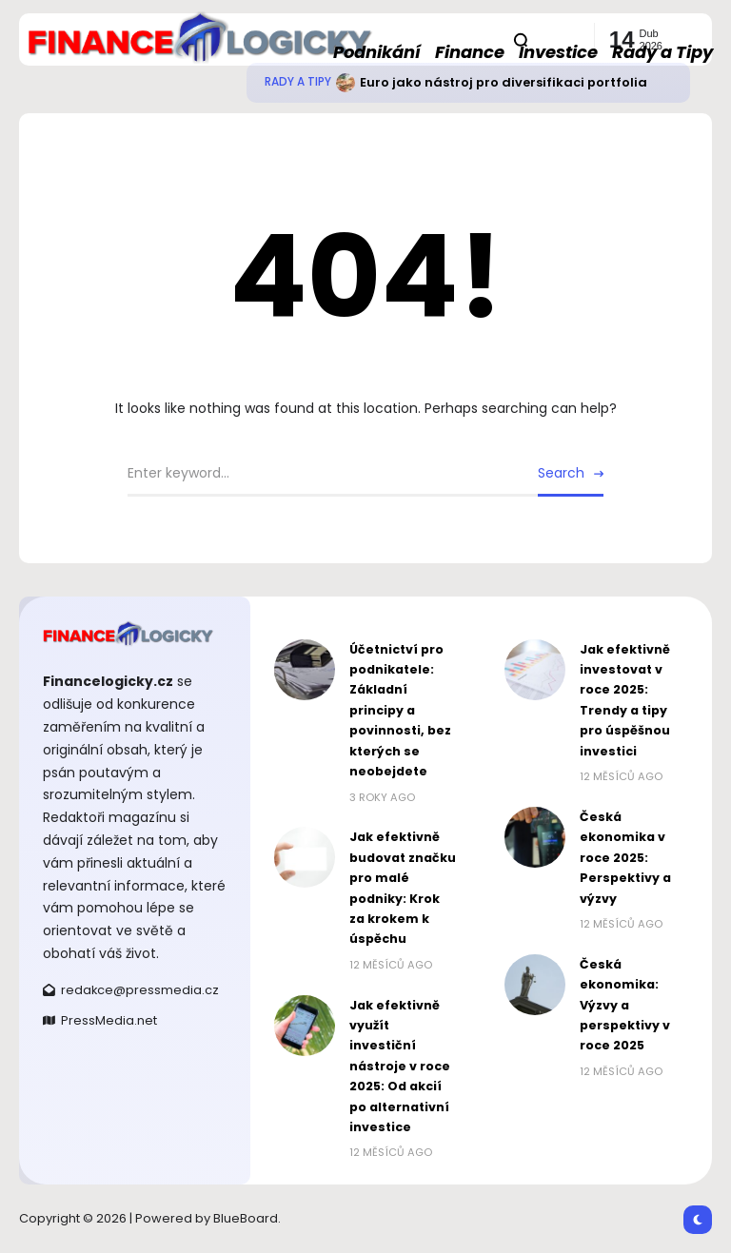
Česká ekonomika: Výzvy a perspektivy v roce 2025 (625, 1005)
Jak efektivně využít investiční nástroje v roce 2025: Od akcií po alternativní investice (399, 1066)
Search (561, 472)
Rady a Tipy (298, 81)
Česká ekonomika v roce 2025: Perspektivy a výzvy (625, 858)
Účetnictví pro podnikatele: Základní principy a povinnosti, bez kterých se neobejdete (400, 710)
